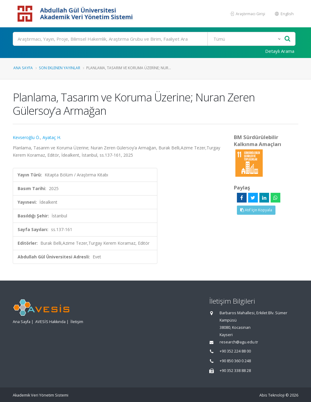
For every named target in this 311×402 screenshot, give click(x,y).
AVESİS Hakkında (50, 321)
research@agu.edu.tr (239, 342)
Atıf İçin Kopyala (256, 210)
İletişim (76, 321)
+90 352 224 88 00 (235, 351)
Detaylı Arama (279, 51)
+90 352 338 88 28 (235, 370)
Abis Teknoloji (272, 395)
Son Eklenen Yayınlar (59, 67)
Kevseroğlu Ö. (26, 137)
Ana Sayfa (23, 67)
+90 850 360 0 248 (235, 360)
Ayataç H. (52, 137)
